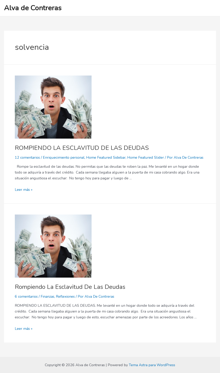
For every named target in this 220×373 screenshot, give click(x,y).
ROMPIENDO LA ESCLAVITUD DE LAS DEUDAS (82, 148)
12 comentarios (27, 157)
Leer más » (23, 189)
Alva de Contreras (33, 8)
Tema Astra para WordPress (152, 365)
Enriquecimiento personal (64, 157)
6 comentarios (26, 296)
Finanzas (47, 296)
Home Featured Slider (145, 157)
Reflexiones (65, 296)
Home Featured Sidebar (106, 157)
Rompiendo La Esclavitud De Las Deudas (70, 287)
